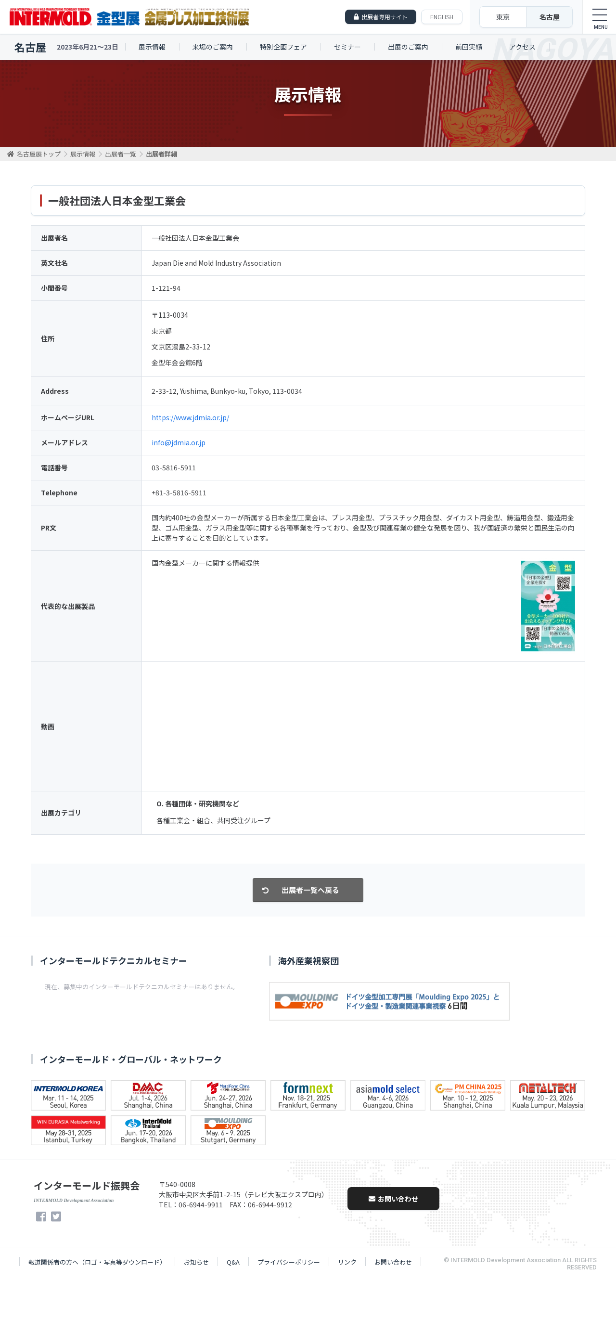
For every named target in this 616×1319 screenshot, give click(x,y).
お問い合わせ (393, 1198)
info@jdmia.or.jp (178, 442)
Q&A (233, 1262)
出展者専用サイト (384, 17)
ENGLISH (441, 17)
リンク (347, 1262)
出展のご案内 (408, 47)
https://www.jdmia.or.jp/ (190, 417)
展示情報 (152, 47)
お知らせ (196, 1262)
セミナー (347, 47)
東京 (503, 17)
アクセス (522, 47)
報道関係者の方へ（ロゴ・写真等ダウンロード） (97, 1262)
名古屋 (549, 17)
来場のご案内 (212, 47)
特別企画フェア (283, 47)
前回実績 (468, 47)
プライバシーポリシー (288, 1262)
